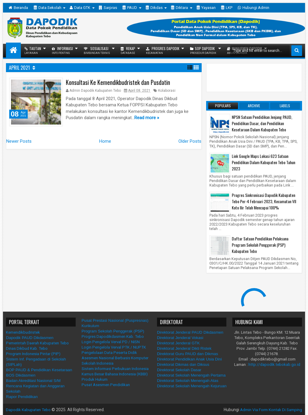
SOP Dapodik (203, 50)
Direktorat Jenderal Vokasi (180, 337)
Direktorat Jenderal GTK (178, 343)
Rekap (128, 50)
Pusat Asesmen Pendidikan (106, 385)
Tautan (32, 50)
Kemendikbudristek (23, 332)
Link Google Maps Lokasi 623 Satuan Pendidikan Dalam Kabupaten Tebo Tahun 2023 (263, 162)
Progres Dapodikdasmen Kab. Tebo (113, 336)
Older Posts (189, 144)
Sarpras (108, 8)
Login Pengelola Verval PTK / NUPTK (114, 347)
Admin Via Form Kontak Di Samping (269, 409)
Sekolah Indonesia (97, 363)
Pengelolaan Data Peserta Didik (109, 352)
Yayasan (206, 8)
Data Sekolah (47, 8)
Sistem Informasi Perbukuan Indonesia (115, 368)
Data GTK (80, 8)
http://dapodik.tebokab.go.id (274, 364)
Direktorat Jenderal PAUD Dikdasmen (190, 332)
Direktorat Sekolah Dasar (179, 370)
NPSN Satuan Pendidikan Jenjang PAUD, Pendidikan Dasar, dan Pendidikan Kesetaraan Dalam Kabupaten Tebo (262, 123)
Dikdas (154, 8)
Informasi (62, 50)
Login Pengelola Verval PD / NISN (111, 342)
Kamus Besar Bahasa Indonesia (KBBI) (115, 374)
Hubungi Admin (253, 8)
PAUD (129, 8)
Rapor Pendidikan (22, 396)
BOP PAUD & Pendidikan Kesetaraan (39, 370)
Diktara (179, 8)
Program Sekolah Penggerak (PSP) (113, 331)
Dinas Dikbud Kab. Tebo (27, 348)
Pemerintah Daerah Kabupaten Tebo (37, 343)
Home (105, 144)
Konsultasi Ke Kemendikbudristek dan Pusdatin (118, 82)
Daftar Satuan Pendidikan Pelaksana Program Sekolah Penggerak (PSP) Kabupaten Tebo (260, 244)
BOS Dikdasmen (20, 375)
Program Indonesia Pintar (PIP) (33, 354)
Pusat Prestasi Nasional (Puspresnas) (115, 320)
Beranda (18, 8)
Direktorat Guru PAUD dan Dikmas (187, 354)
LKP (226, 8)
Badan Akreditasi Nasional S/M (33, 380)
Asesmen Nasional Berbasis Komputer (115, 358)
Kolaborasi (166, 90)
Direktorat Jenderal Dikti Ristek (184, 348)
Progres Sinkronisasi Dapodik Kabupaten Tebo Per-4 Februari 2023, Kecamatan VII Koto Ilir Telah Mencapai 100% (264, 201)
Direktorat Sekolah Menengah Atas (187, 380)
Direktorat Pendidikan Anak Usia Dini (189, 359)
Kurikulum (90, 326)
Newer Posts (19, 144)
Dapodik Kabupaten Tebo (29, 409)
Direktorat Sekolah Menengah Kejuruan (191, 386)
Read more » (146, 117)
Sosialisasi (97, 50)
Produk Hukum (95, 379)
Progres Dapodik (162, 50)
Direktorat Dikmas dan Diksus (183, 364)
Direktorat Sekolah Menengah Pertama (191, 375)
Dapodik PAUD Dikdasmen (29, 337)
